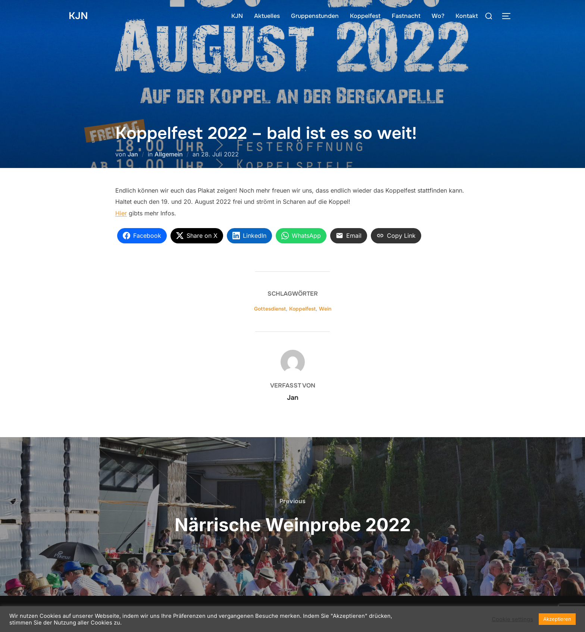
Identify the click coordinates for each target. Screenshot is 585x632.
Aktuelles (267, 16)
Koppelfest (365, 16)
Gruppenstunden (315, 16)
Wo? (438, 16)
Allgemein (168, 154)
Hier (121, 213)
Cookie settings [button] (512, 619)
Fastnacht (406, 16)
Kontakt (467, 16)
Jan (133, 154)
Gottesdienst (270, 308)
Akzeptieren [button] (557, 619)
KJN (78, 16)
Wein (325, 308)
